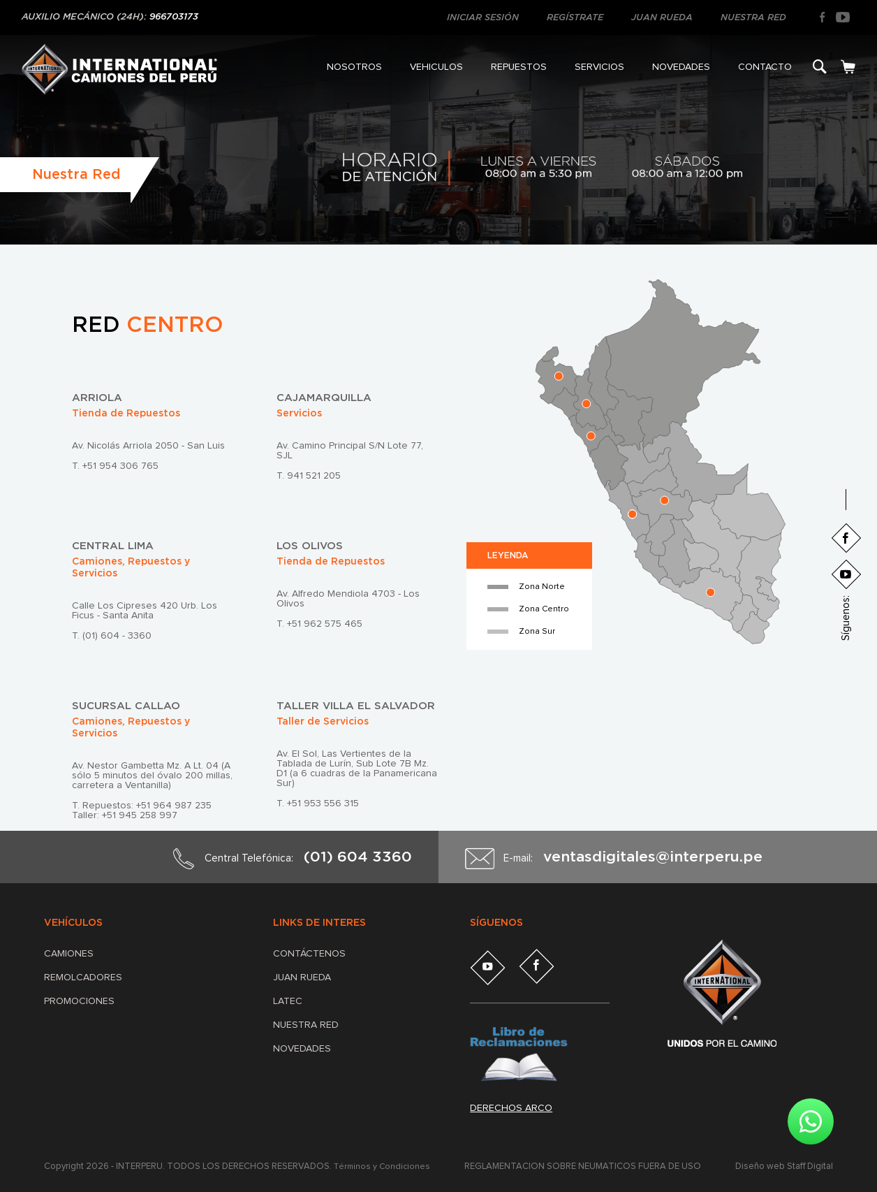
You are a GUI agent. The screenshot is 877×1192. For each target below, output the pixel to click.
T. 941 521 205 (309, 476)
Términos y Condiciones (384, 1166)
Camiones (69, 954)
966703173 (173, 17)
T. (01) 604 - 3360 (112, 636)
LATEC (287, 1001)
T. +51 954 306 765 (115, 466)
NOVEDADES (681, 67)
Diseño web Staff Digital (784, 1166)
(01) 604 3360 (358, 857)
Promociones (79, 1001)
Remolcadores (83, 977)
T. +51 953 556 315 (318, 803)
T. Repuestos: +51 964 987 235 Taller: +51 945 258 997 (142, 810)
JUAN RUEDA (662, 17)
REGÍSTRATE (575, 17)
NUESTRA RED (753, 17)
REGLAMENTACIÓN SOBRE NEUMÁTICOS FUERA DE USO (584, 1166)
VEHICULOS (436, 67)
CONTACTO (765, 67)
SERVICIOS (599, 67)
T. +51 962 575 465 (319, 624)
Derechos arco (511, 1108)
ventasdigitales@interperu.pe (652, 857)
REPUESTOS (519, 67)
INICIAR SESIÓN (483, 17)
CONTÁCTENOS (309, 954)
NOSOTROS (354, 67)
